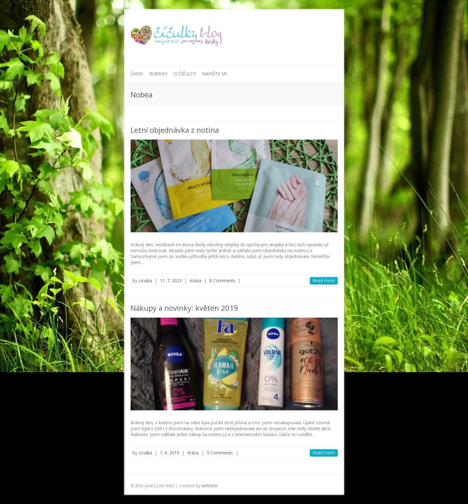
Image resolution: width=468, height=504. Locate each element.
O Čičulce (185, 74)
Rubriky (158, 74)
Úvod (137, 74)
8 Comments (222, 280)
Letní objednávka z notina (175, 130)
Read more (324, 280)
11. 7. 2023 (171, 280)
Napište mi (214, 74)
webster (210, 485)
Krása (195, 280)
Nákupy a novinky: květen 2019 (184, 308)
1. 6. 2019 (169, 453)
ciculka (145, 280)
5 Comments (220, 453)
